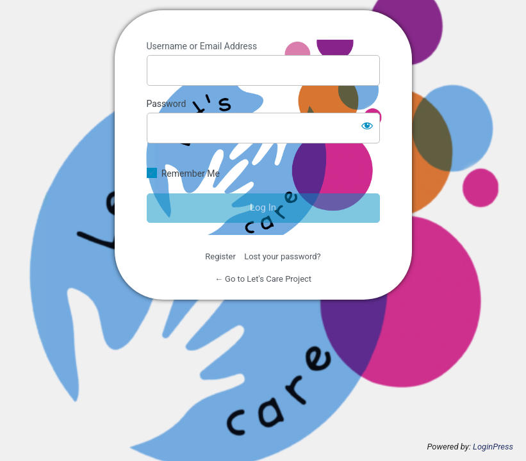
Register (220, 256)
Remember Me (190, 173)
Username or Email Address (202, 46)
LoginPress (493, 446)
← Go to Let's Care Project (263, 279)
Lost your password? (282, 256)
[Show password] (367, 125)
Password (166, 104)
